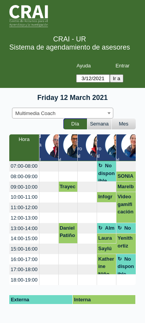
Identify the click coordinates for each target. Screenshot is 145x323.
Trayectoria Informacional (67, 188)
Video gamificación (125, 204)
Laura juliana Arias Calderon (106, 239)
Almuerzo (106, 229)
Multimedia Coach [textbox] (35, 113)
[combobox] (62, 113)
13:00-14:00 (24, 228)
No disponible (106, 172)
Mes (124, 124)
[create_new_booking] (48, 166)
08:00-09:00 (24, 176)
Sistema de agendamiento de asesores (69, 47)
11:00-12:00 (24, 207)
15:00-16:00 (24, 249)
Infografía (105, 198)
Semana (99, 124)
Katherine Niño (106, 265)
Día (75, 124)
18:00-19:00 (24, 280)
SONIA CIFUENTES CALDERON (125, 177)
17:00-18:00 (24, 269)
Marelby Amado (126, 188)
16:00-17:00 (24, 259)
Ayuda (84, 66)
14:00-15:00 (24, 238)
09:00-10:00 (24, 187)
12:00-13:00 (24, 218)
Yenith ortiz (125, 242)
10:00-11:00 (24, 197)
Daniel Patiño (67, 232)
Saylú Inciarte (105, 250)
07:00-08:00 (24, 166)
